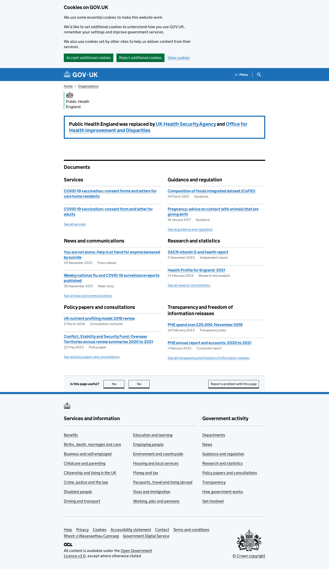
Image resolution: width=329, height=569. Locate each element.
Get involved (213, 501)
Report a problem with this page (234, 384)
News (207, 444)
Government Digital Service (146, 536)
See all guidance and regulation (190, 229)
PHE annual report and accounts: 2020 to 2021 (209, 342)
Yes (118, 384)
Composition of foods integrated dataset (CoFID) (211, 191)
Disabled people (78, 491)
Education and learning (152, 435)
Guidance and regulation (223, 453)
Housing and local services (156, 463)
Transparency (214, 482)
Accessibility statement (131, 529)
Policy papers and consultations (229, 472)
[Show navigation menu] (241, 74)
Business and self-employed (88, 453)
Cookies (100, 529)
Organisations (88, 86)
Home (68, 86)
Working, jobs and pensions (156, 501)
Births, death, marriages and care (92, 444)
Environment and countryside (158, 453)
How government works (222, 491)
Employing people (148, 444)
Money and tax (145, 472)
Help (68, 529)
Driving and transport (82, 501)
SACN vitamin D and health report (198, 252)
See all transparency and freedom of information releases (208, 358)
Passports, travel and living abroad (162, 482)
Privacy (82, 529)
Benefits (71, 435)
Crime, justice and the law (86, 482)
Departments (213, 435)
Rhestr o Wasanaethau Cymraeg (91, 536)
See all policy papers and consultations (92, 357)
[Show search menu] (258, 74)
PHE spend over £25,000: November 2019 (205, 324)
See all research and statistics (189, 285)
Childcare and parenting (84, 463)
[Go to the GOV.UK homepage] (81, 75)
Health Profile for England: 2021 (196, 270)
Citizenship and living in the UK (90, 472)
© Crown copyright (248, 555)
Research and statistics (222, 463)
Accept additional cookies (88, 57)
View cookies (179, 58)
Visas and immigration (151, 491)
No (143, 384)
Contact (162, 529)
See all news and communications (88, 296)
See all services (75, 224)
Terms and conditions (191, 529)
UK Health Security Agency (186, 124)
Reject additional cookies (140, 57)
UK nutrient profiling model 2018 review (99, 318)
